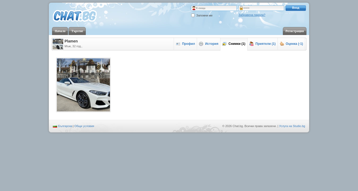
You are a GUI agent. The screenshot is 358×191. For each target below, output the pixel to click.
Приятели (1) (262, 44)
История (208, 44)
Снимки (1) (233, 44)
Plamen (71, 41)
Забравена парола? (251, 14)
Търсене (77, 31)
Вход (295, 7)
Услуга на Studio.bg (292, 126)
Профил (185, 44)
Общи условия (84, 126)
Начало (60, 31)
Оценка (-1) (291, 44)
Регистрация (294, 31)
